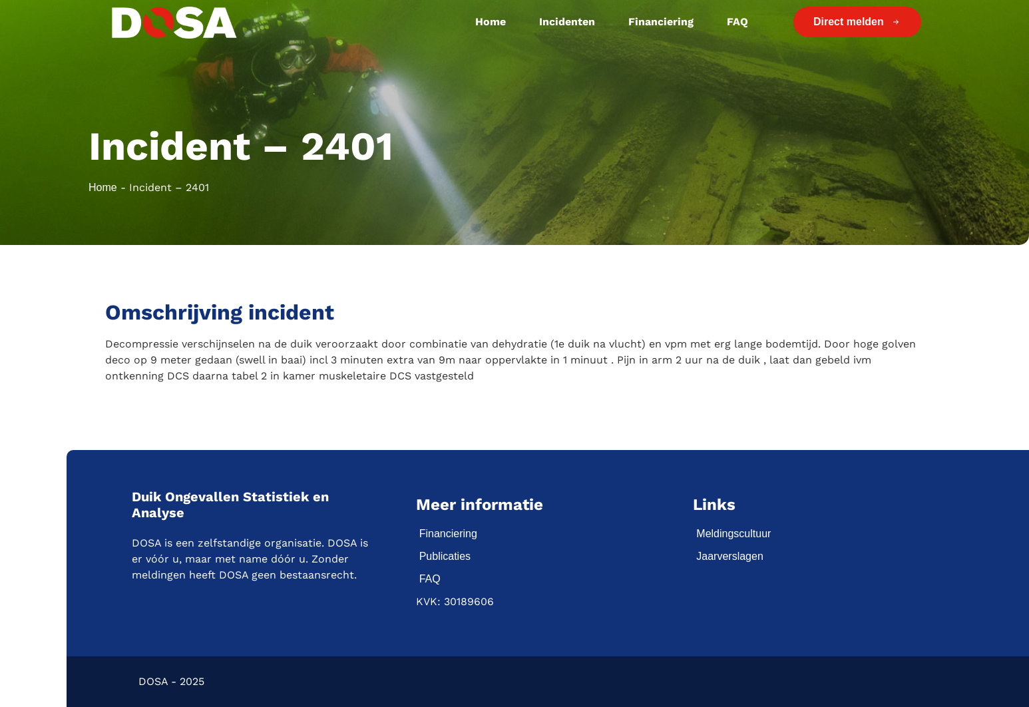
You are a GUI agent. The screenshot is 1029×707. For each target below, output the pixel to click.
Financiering (661, 21)
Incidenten (567, 21)
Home (490, 21)
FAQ (737, 21)
